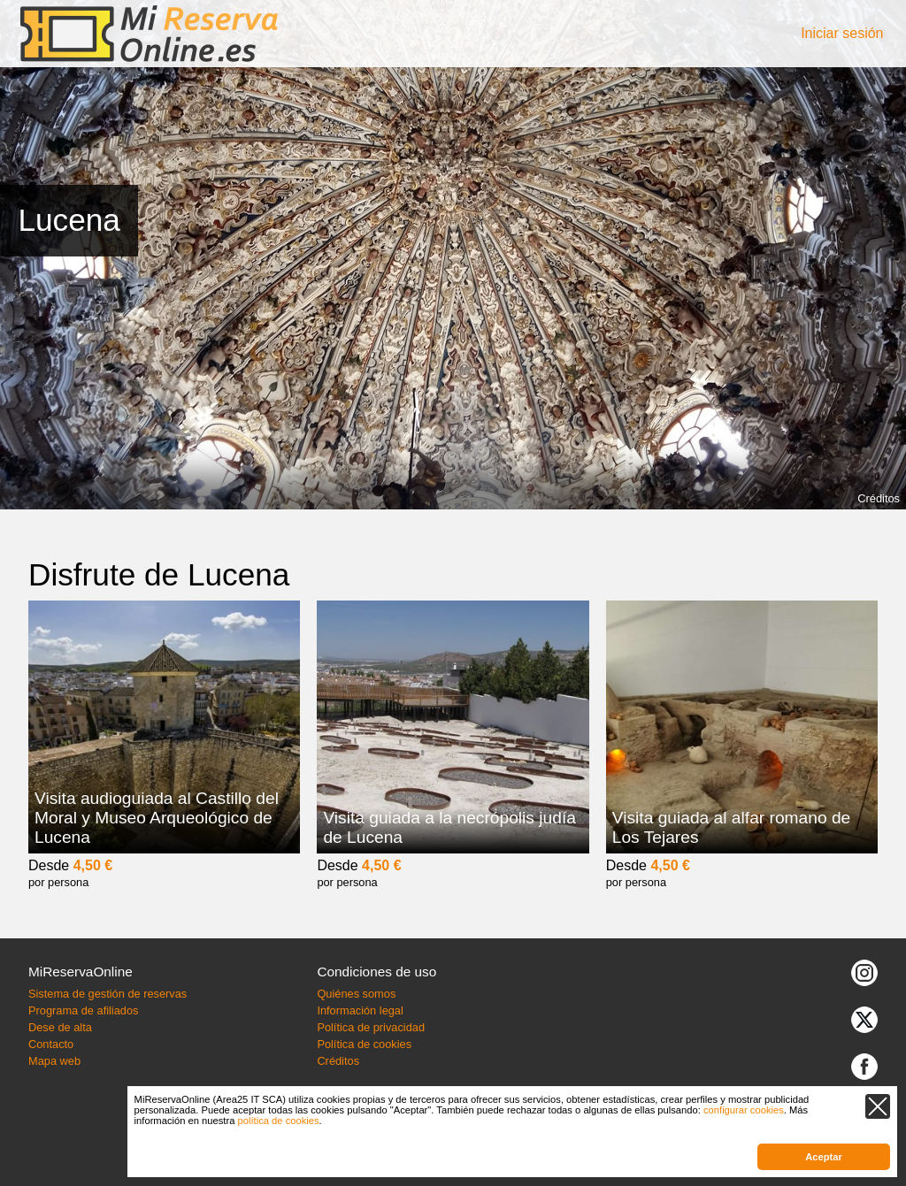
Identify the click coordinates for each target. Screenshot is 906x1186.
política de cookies (278, 1120)
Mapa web (54, 1060)
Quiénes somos (356, 993)
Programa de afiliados (83, 1010)
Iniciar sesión (842, 33)
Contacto (50, 1044)
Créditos (878, 498)
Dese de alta (60, 1027)
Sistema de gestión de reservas (107, 993)
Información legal (360, 1010)
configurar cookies (743, 1110)
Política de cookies (364, 1044)
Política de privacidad (371, 1027)
